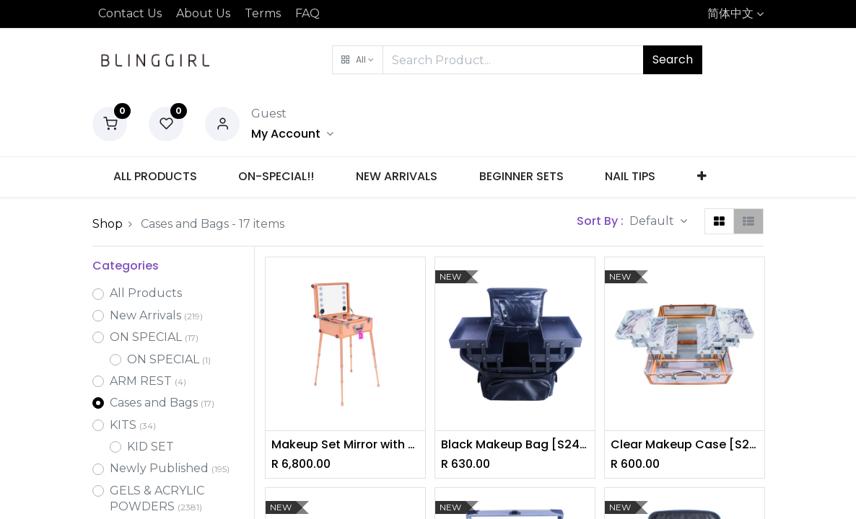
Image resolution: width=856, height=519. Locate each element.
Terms (263, 13)
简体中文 (730, 13)
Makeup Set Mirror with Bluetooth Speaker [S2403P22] (345, 445)
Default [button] (653, 221)
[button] (357, 59)
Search (672, 59)
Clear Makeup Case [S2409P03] (685, 445)
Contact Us (130, 13)
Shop (107, 224)
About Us (203, 13)
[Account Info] (292, 133)
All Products (146, 293)
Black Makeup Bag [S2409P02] (515, 445)
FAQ (307, 13)
